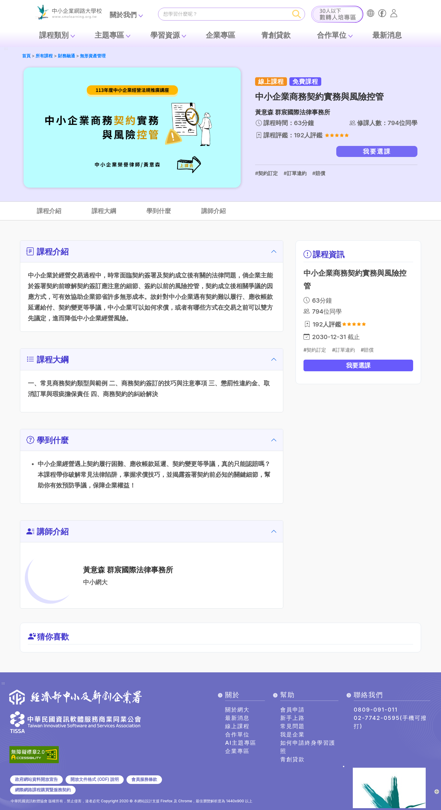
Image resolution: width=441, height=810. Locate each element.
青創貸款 (276, 35)
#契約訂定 (266, 173)
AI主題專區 (240, 742)
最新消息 (387, 35)
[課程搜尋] (223, 14)
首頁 (26, 55)
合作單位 (331, 35)
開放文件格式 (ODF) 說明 (94, 779)
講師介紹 (213, 211)
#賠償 (318, 173)
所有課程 (44, 55)
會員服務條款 (144, 779)
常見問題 (292, 726)
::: (6, 49)
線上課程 (237, 726)
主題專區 (109, 35)
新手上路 (292, 718)
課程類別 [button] (54, 35)
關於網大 (237, 709)
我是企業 (292, 734)
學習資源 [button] (165, 35)
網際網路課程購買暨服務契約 (43, 789)
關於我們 (123, 15)
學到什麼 (158, 211)
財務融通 (66, 55)
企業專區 (220, 35)
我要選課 (377, 151)
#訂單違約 (295, 173)
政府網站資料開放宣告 (36, 779)
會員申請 (292, 709)
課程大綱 (104, 211)
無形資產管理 (93, 55)
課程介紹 (49, 211)
